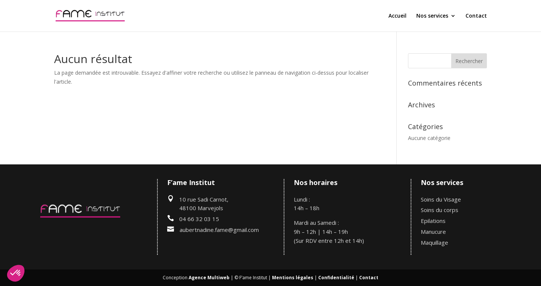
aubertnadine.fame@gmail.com (219, 229)
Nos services (432, 16)
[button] (16, 273)
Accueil (397, 16)
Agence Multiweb (209, 277)
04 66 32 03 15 (199, 219)
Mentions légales (292, 277)
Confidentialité (336, 277)
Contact (476, 16)
